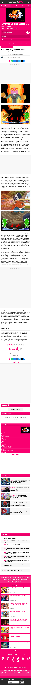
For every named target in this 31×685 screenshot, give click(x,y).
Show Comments (15, 409)
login (20, 417)
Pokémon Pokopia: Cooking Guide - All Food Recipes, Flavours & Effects (15, 537)
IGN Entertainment (19, 666)
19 (8, 506)
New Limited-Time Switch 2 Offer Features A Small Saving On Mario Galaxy (16, 545)
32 (8, 483)
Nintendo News (13, 672)
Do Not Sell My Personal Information (19, 667)
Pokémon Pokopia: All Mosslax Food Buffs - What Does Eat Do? (16, 549)
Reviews (9, 43)
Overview (4, 43)
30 (8, 498)
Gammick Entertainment (5, 436)
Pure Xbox (16, 670)
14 (8, 491)
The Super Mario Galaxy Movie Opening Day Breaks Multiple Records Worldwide (16, 553)
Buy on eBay (15, 454)
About (6, 577)
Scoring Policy (15, 355)
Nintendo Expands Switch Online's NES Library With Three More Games (16, 561)
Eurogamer (23, 672)
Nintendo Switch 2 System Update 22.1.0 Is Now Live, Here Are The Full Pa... (16, 541)
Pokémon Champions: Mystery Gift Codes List (15, 568)
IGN (19, 672)
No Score (4, 36)
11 (18, 362)
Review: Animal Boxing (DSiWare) (7, 450)
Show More (15, 650)
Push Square (10, 670)
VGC (28, 672)
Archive (25, 579)
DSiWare (9, 26)
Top (3, 577)
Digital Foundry (5, 672)
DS (1, 433)
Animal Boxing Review (13, 49)
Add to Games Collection (8, 40)
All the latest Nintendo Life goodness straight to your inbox (15, 679)
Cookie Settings (11, 581)
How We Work (16, 577)
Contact (28, 577)
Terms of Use (14, 579)
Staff (10, 577)
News (27, 43)
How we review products (15, 353)
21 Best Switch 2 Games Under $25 (13, 570)
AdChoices (9, 667)
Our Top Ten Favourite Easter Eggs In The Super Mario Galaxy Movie (16, 565)
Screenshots (16, 43)
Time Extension (23, 670)
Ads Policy (20, 579)
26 (8, 514)
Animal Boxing (13, 23)
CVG (19, 675)
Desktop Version (19, 581)
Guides (22, 43)
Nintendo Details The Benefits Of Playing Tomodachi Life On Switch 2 (17, 557)
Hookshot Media (8, 666)
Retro (12, 47)
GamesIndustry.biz (12, 675)
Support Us (22, 577)
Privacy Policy (7, 579)
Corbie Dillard (11, 57)
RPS (22, 675)
